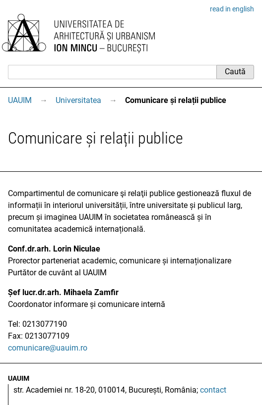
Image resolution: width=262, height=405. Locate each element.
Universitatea (78, 100)
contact (213, 390)
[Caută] (112, 72)
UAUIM (20, 100)
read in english (232, 9)
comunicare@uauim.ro (47, 348)
